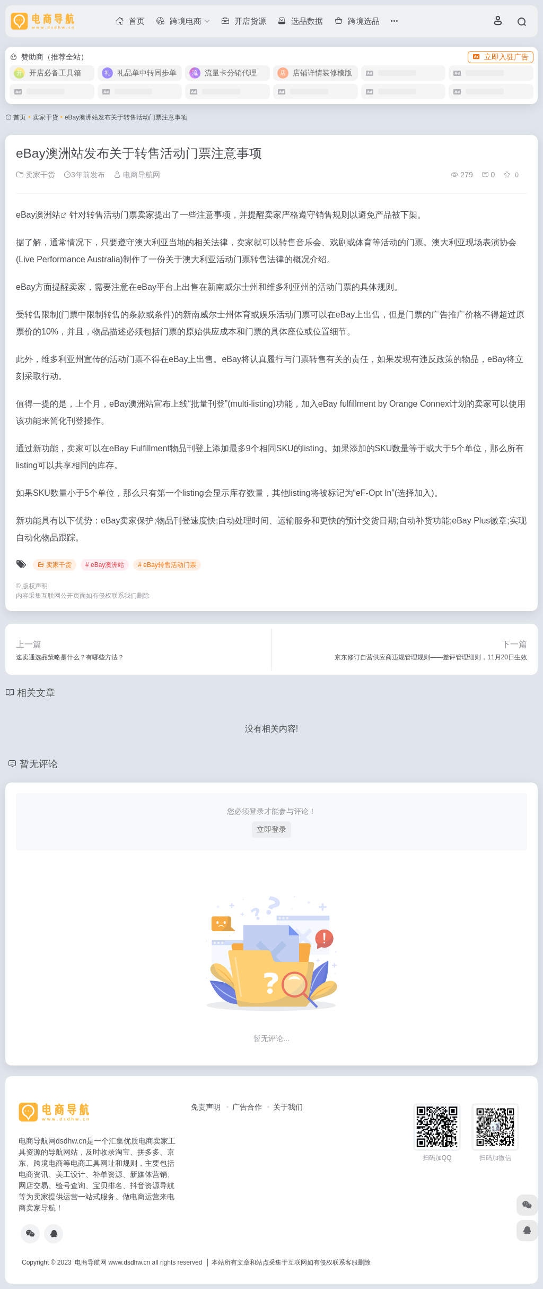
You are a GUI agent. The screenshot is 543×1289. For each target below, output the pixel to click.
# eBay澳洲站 (104, 565)
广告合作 (247, 1107)
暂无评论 (39, 764)
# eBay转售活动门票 (167, 565)
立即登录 (271, 829)
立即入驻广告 (500, 57)
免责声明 (206, 1107)
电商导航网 (136, 174)
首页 (19, 117)
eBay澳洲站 (38, 214)
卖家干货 (45, 117)
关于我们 (288, 1107)
